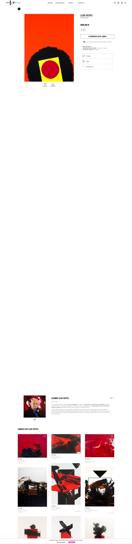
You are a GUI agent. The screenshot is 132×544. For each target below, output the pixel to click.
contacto (81, 3)
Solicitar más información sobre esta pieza (97, 42)
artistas (50, 3)
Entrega (86, 56)
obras (71, 3)
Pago (85, 61)
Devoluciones (87, 66)
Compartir (52, 85)
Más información (61, 542)
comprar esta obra (97, 36)
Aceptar (72, 542)
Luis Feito (86, 15)
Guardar (45, 85)
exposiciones (60, 3)
